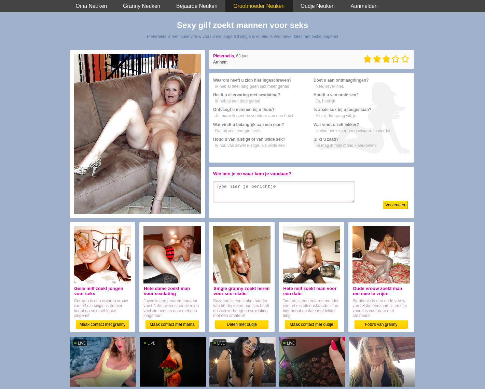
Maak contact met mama (172, 324)
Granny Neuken (141, 6)
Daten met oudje (242, 324)
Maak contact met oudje (311, 324)
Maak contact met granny (103, 324)
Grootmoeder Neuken (259, 6)
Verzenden (395, 205)
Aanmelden (364, 6)
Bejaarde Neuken (197, 6)
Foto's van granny (381, 324)
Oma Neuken (91, 6)
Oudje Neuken (318, 6)
